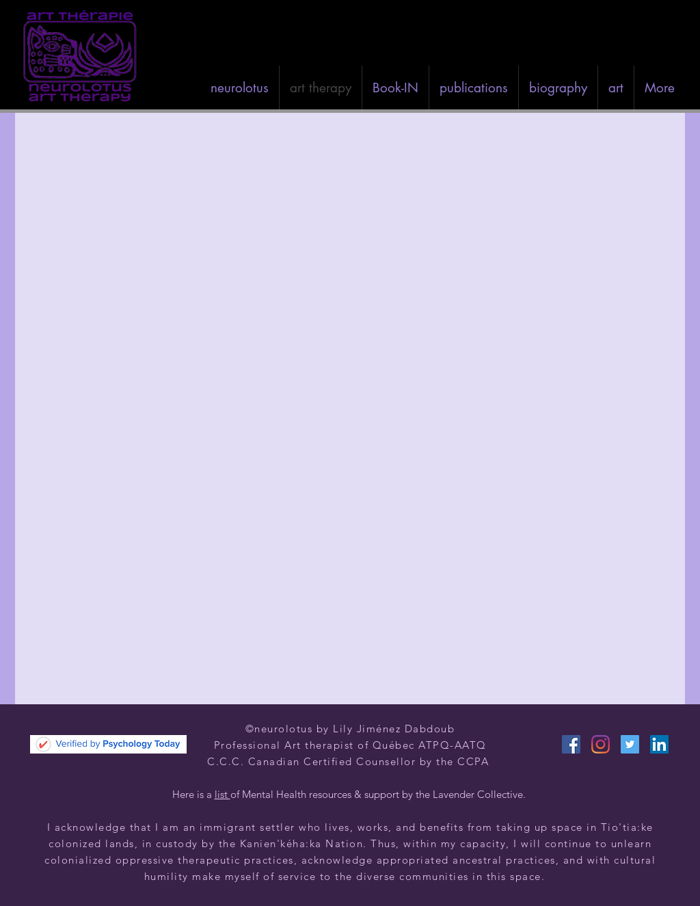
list (222, 794)
